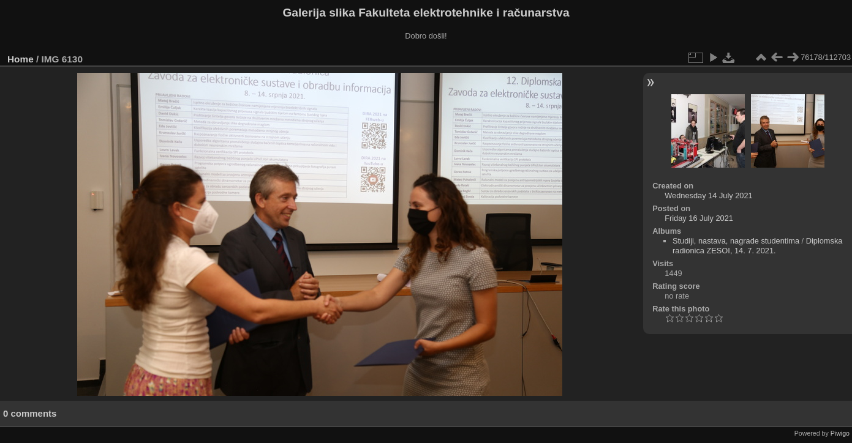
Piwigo (840, 433)
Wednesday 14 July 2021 (708, 195)
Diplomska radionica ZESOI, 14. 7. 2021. (757, 245)
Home (20, 59)
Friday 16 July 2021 (699, 218)
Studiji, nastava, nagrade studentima (736, 240)
